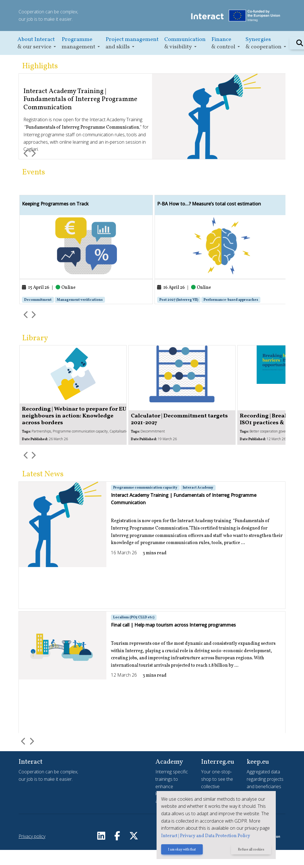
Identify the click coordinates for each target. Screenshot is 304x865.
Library (35, 353)
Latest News (43, 490)
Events (33, 172)
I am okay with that (181, 850)
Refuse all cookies (251, 850)
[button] (36, 43)
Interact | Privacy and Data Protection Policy (204, 836)
